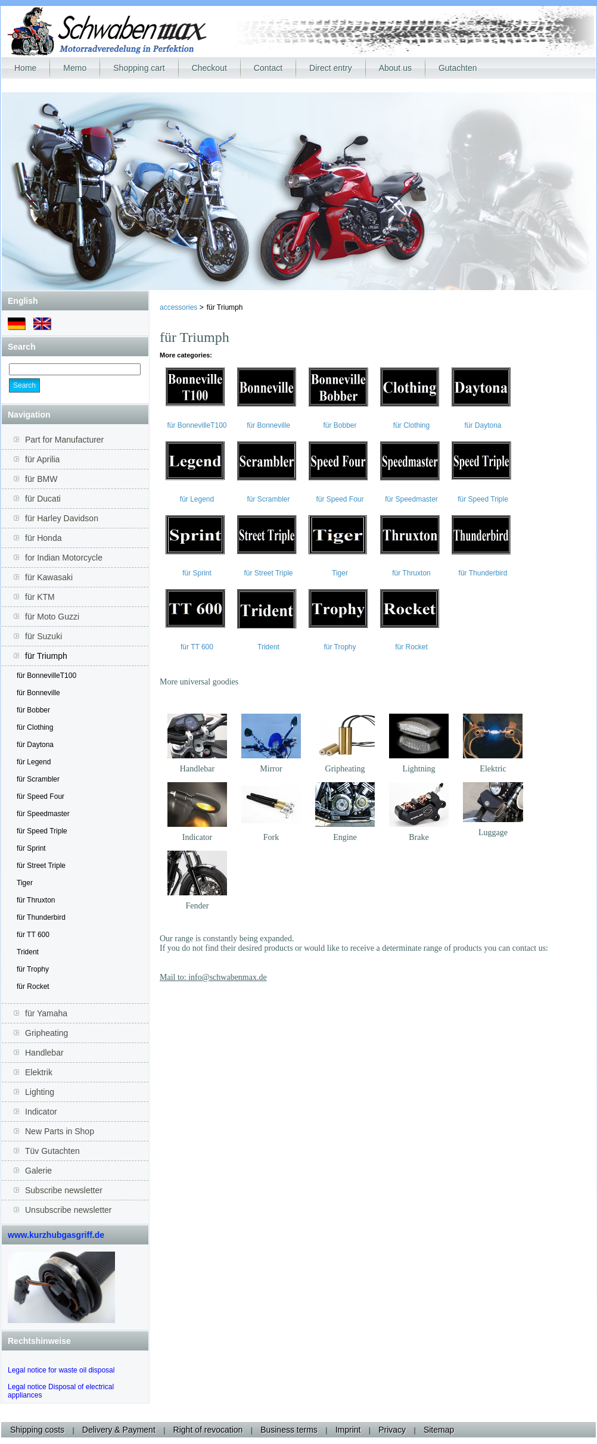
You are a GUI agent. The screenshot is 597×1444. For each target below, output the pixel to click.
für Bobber (33, 710)
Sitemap (439, 1429)
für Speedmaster (43, 814)
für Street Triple (41, 865)
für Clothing (35, 727)
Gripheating (345, 768)
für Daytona (35, 744)
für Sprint (31, 848)
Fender (197, 905)
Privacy (392, 1429)
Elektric (493, 768)
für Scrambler (38, 779)
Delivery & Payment (119, 1429)
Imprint (348, 1429)
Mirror (271, 768)
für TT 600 (33, 934)
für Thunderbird (41, 917)
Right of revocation (208, 1429)
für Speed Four (40, 796)
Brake (418, 837)
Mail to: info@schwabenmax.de (213, 977)
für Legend (34, 762)
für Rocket (33, 986)
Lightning (418, 768)
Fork (271, 837)
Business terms (289, 1429)
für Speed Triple (42, 831)
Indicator (197, 837)
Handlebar (197, 768)
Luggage (493, 832)
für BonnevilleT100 (46, 675)
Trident (28, 952)
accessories (180, 307)
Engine (345, 837)
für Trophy (33, 969)
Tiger (25, 883)
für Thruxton (36, 900)
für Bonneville (38, 693)
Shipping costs (37, 1429)
